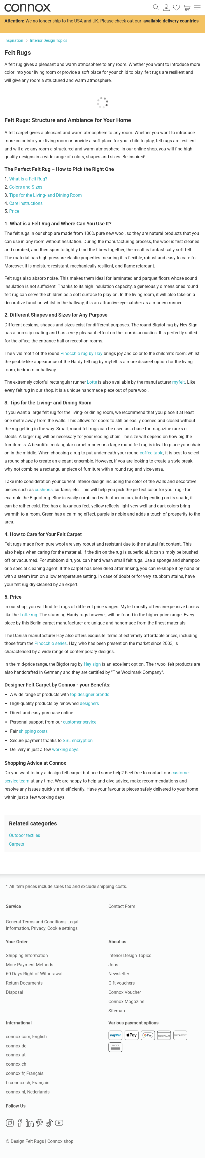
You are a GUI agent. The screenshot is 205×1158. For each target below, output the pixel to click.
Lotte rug (28, 614)
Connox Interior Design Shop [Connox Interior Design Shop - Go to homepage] (27, 7)
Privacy (38, 928)
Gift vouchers (121, 983)
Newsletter (118, 973)
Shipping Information (27, 955)
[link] (186, 7)
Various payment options (133, 1022)
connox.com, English (26, 1036)
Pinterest (39, 1123)
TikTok (49, 1123)
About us (117, 941)
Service (13, 906)
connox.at (15, 1055)
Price (14, 211)
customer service (79, 722)
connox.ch (16, 1064)
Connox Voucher (124, 992)
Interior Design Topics (129, 955)
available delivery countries (171, 21)
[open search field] (156, 7)
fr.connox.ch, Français (27, 1082)
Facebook (20, 1123)
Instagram (10, 1123)
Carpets (16, 844)
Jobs (113, 964)
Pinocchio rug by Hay (81, 353)
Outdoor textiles (24, 835)
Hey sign (92, 664)
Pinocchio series (50, 643)
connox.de (16, 1045)
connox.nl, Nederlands (28, 1091)
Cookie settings (62, 928)
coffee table (151, 453)
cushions (44, 489)
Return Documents (24, 983)
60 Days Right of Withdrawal (34, 973)
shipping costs (33, 731)
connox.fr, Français (24, 1073)
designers (89, 703)
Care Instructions (26, 203)
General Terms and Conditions (36, 921)
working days (65, 749)
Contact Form (121, 906)
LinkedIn (30, 1123)
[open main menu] (197, 7)
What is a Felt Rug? (28, 179)
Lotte (92, 382)
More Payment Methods (29, 964)
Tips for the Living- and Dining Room (45, 195)
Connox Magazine (126, 1001)
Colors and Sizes (25, 187)
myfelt (178, 382)
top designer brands (89, 694)
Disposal (14, 992)
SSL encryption (78, 740)
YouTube (59, 1123)
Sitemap (116, 1010)
